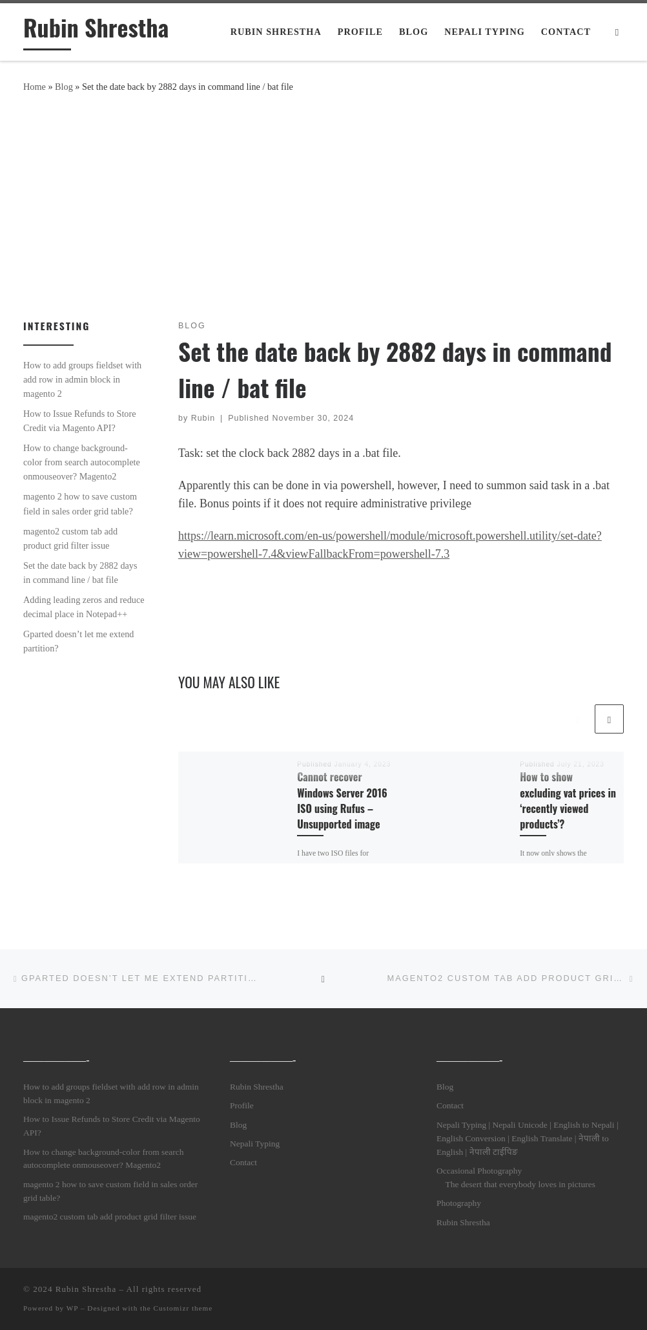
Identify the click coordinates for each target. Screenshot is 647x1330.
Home (34, 86)
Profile (242, 1105)
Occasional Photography (479, 1171)
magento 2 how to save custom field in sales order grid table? (80, 503)
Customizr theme (183, 1308)
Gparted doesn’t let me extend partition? (78, 641)
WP (72, 1308)
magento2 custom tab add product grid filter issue (70, 538)
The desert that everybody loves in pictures (520, 1184)
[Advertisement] (323, 203)
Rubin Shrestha (256, 1087)
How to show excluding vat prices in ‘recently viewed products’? (568, 800)
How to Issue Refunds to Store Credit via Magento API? (79, 420)
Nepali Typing (255, 1143)
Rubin (203, 418)
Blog (64, 86)
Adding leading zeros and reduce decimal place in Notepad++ (84, 607)
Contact (243, 1162)
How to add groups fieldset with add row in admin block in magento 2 (82, 379)
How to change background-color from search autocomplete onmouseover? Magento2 (81, 462)
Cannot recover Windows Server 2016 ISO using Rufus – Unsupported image (342, 800)
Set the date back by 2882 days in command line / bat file (80, 572)
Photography (458, 1203)
